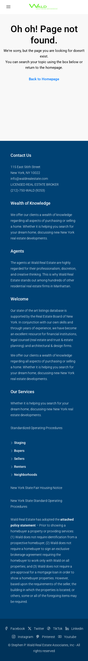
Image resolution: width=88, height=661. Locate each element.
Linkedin (74, 628)
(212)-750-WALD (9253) (28, 190)
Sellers (19, 459)
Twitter (36, 628)
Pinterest (45, 637)
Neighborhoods (25, 475)
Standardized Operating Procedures (36, 428)
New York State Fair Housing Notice (36, 488)
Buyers (19, 451)
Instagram (22, 637)
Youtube (67, 637)
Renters (20, 467)
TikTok (54, 628)
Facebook (15, 628)
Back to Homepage (44, 79)
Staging (20, 443)
